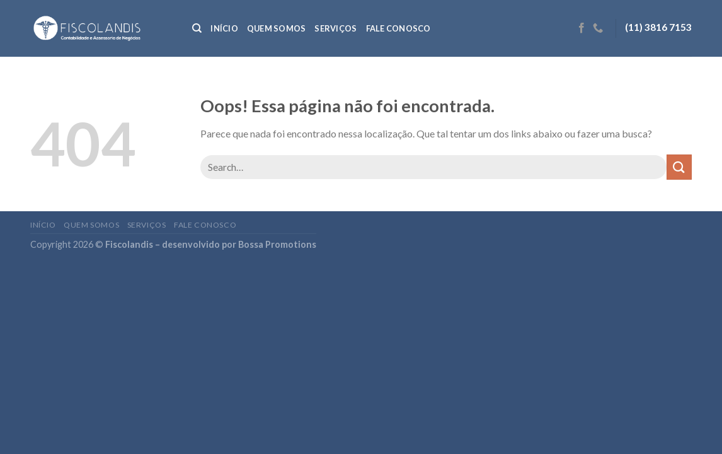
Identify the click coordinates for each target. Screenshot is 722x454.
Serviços (335, 28)
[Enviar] (679, 166)
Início (224, 28)
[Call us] (598, 28)
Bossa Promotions (277, 244)
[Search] (197, 28)
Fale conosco (398, 28)
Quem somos (276, 28)
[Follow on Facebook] (581, 28)
